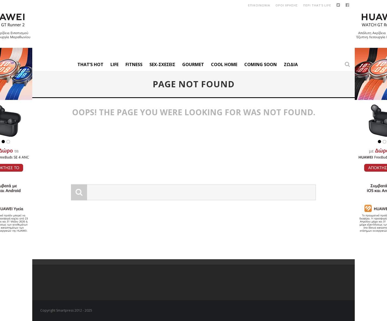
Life (114, 64)
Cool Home (224, 64)
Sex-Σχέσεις (162, 64)
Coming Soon (260, 64)
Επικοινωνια (259, 5)
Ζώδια (291, 64)
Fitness (134, 64)
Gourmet (193, 64)
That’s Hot (90, 64)
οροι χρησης (286, 5)
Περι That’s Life (317, 5)
